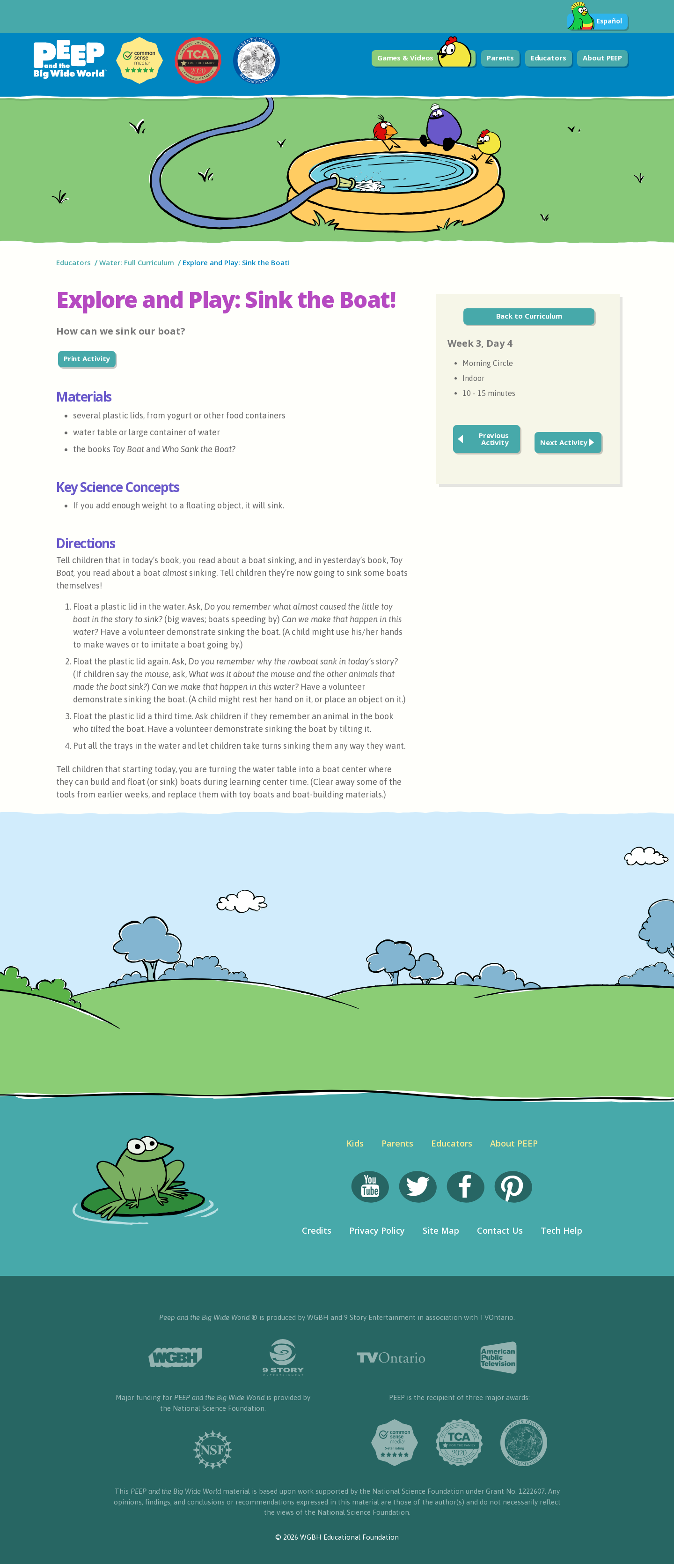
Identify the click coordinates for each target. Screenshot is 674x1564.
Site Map (441, 1230)
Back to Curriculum (529, 315)
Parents (500, 57)
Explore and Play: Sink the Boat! (237, 262)
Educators (548, 57)
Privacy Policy (377, 1230)
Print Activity (87, 358)
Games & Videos (424, 58)
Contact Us (500, 1230)
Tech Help (561, 1230)
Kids (355, 1143)
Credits (316, 1230)
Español (594, 22)
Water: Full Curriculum (136, 262)
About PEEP (602, 57)
